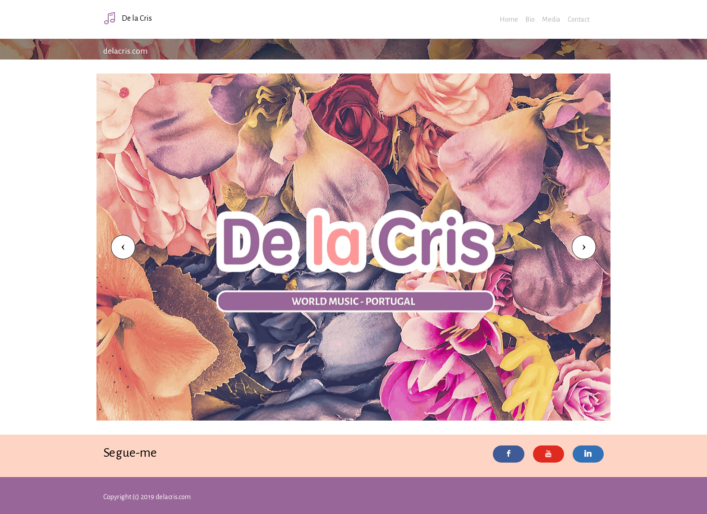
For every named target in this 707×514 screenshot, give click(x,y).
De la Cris (127, 18)
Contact (578, 19)
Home (509, 19)
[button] (123, 247)
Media (551, 19)
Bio (530, 19)
